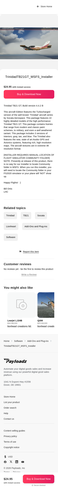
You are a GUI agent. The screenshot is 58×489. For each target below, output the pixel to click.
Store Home (44, 6)
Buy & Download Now (29, 94)
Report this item (29, 251)
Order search (10, 408)
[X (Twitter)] (11, 461)
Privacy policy (10, 436)
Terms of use (10, 442)
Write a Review (29, 274)
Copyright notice (11, 447)
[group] (21, 310)
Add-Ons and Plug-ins (36, 226)
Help (6, 413)
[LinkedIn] (16, 461)
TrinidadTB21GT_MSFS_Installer (20, 346)
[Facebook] (5, 461)
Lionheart (11, 226)
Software (10, 237)
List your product (12, 402)
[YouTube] (22, 461)
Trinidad (10, 215)
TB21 (26, 215)
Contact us (9, 419)
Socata (41, 215)
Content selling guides (14, 430)
